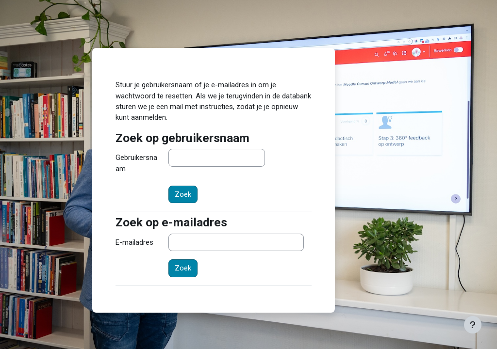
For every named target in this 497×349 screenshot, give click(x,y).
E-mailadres (134, 242)
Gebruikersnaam (136, 163)
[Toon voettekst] (472, 324)
